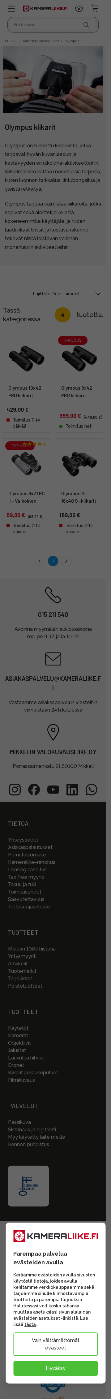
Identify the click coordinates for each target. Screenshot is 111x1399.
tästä (30, 1324)
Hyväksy (56, 1368)
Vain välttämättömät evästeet (55, 1344)
